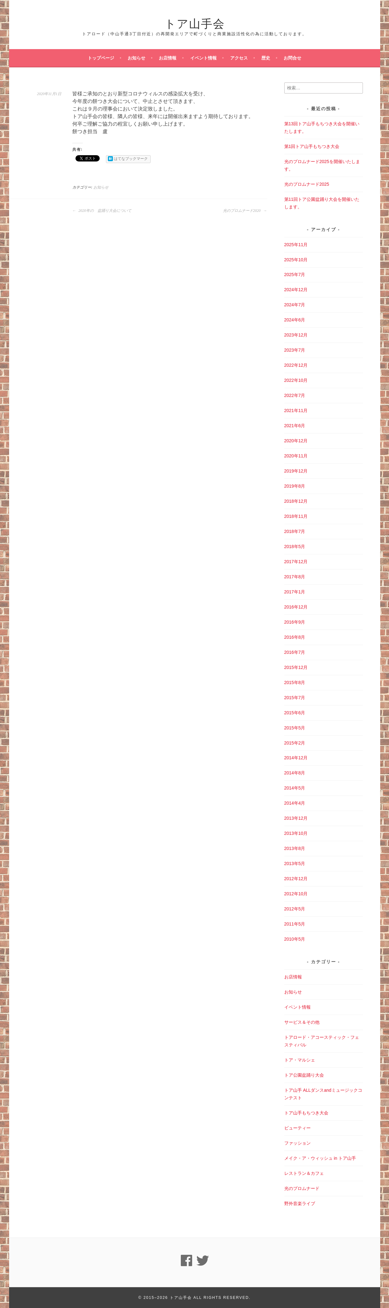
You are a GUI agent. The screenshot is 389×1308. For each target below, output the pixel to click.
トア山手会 (194, 22)
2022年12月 (296, 365)
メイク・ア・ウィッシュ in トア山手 (320, 1158)
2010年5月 (294, 939)
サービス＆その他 (302, 1022)
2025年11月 (296, 244)
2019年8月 (294, 486)
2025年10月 (296, 259)
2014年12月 (296, 757)
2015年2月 (294, 742)
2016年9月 (294, 622)
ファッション (297, 1143)
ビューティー (297, 1127)
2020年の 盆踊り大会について (101, 210)
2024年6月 (294, 319)
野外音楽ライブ (299, 1203)
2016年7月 (294, 652)
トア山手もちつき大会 (306, 1112)
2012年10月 (296, 893)
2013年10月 (296, 833)
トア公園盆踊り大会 (304, 1075)
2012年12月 (296, 878)
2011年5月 (294, 923)
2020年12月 (296, 440)
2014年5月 (294, 787)
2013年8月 (294, 848)
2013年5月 (294, 863)
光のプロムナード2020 (245, 210)
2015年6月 (294, 712)
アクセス (239, 57)
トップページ (101, 57)
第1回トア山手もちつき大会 (312, 146)
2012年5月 (294, 908)
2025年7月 (294, 274)
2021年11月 (296, 410)
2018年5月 (294, 546)
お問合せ (292, 57)
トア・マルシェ (299, 1059)
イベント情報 (203, 57)
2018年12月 (296, 501)
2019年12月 (296, 470)
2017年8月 (294, 576)
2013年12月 (296, 818)
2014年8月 (294, 772)
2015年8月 (294, 682)
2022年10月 (296, 380)
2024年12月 (296, 289)
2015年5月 (294, 727)
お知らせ (136, 57)
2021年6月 (294, 425)
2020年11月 (296, 455)
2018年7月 (294, 531)
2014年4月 (294, 803)
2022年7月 (294, 395)
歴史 (265, 57)
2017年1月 (294, 591)
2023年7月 (294, 350)
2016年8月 (294, 637)
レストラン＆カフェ (304, 1173)
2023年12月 (296, 334)
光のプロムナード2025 (306, 184)
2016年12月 (296, 606)
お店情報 (167, 57)
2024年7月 (294, 304)
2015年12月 (296, 667)
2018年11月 (296, 516)
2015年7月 (294, 697)
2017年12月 (296, 561)
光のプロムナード (302, 1188)
